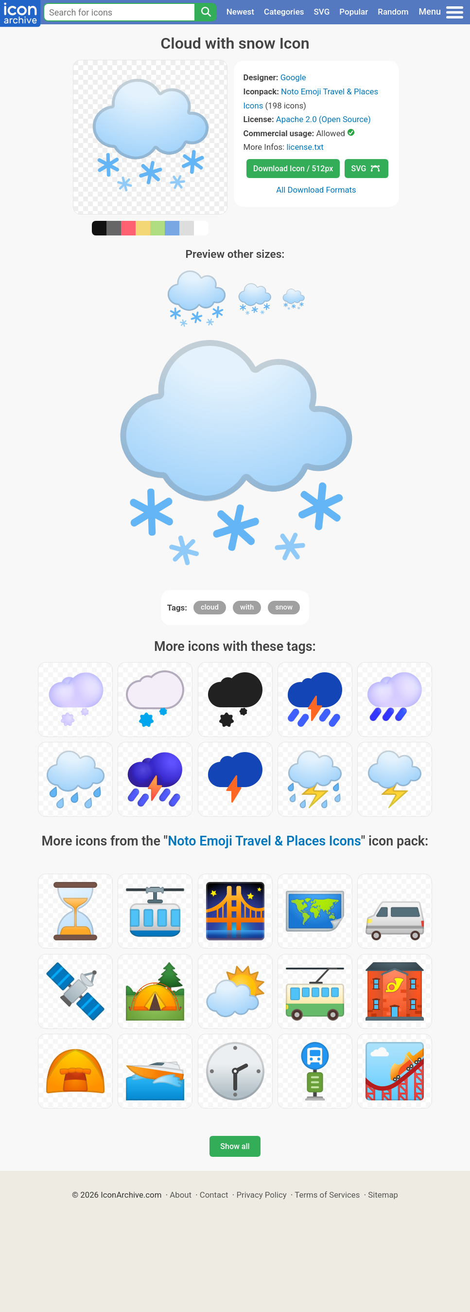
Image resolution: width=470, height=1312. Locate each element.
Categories (284, 12)
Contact (214, 1195)
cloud (210, 607)
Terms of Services (327, 1195)
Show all (234, 1146)
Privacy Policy (261, 1195)
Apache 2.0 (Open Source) (323, 119)
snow (284, 607)
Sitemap (383, 1195)
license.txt (304, 147)
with (247, 607)
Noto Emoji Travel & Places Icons (264, 841)
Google (293, 77)
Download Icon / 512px (293, 168)
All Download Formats (316, 190)
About (180, 1195)
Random (393, 12)
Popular (353, 12)
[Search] (205, 12)
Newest (240, 12)
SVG (322, 12)
